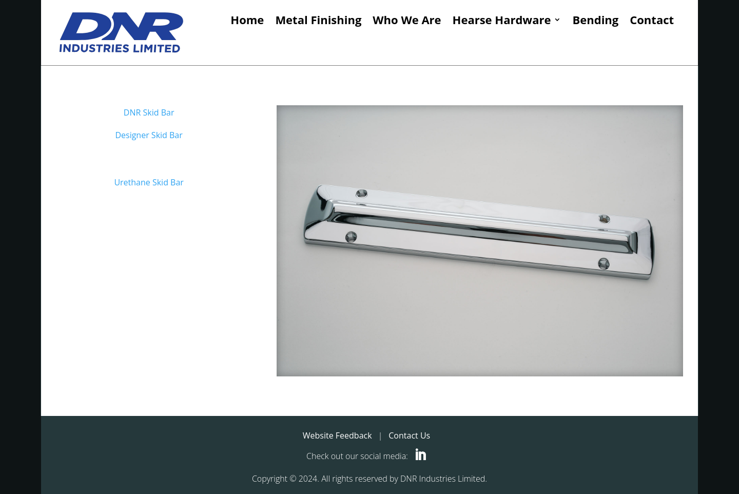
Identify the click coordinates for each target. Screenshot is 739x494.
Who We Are (407, 20)
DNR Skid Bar (149, 112)
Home (247, 20)
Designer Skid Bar (148, 135)
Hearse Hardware (502, 20)
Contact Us (409, 435)
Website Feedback (337, 435)
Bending (595, 20)
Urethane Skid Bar (148, 182)
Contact (652, 20)
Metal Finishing (318, 20)
